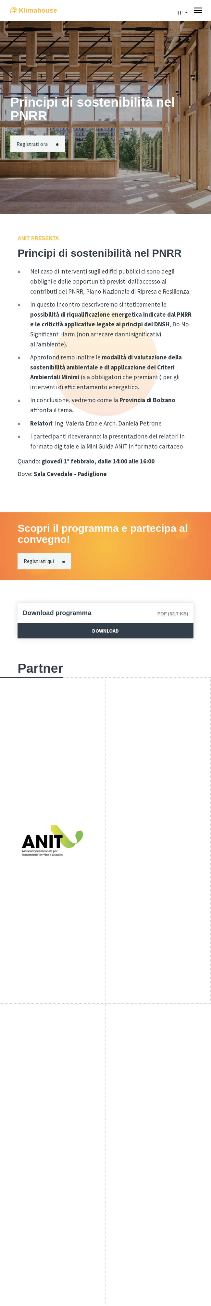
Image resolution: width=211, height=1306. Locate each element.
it (180, 13)
